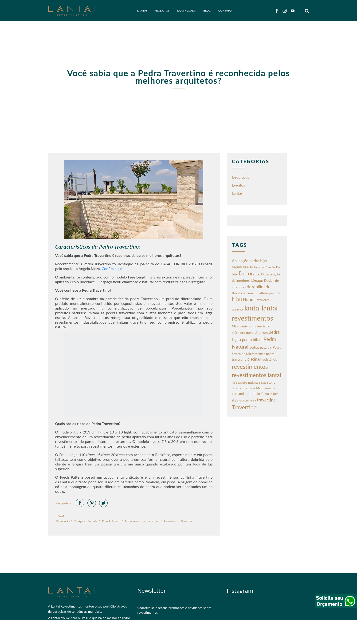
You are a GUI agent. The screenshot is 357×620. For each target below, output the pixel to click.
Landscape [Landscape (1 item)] (237, 309)
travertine (170, 521)
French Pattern (111, 521)
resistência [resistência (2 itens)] (269, 359)
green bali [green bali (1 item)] (274, 293)
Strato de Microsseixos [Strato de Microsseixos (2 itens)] (258, 388)
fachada (92, 521)
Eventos (238, 185)
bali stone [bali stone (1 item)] (259, 267)
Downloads (186, 10)
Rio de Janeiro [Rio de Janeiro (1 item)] (239, 382)
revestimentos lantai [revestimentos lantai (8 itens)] (256, 375)
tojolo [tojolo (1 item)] (253, 400)
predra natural (150, 521)
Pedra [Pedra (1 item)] (264, 332)
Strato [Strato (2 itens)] (236, 388)
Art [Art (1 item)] (251, 267)
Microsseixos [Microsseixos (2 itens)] (241, 326)
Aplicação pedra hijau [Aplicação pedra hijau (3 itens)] (250, 260)
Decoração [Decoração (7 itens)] (251, 273)
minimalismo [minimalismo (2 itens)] (261, 326)
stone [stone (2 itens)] (271, 382)
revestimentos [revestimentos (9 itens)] (250, 366)
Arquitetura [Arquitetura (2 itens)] (240, 267)
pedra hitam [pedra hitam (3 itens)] (252, 339)
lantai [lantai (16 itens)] (252, 308)
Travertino (187, 521)
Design (78, 521)
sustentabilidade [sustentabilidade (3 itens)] (246, 393)
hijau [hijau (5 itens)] (237, 299)
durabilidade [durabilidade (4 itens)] (259, 286)
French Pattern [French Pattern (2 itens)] (257, 293)
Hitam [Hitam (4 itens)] (249, 299)
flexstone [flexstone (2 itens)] (239, 293)
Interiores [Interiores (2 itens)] (262, 300)
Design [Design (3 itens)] (257, 280)
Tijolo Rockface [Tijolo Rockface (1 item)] (240, 400)
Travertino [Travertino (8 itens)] (244, 407)
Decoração (63, 521)
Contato (224, 10)
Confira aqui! (112, 268)
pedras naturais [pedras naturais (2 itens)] (260, 347)
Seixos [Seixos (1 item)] (262, 382)
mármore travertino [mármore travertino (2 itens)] (246, 332)
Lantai (142, 10)
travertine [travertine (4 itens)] (266, 399)
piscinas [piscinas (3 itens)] (254, 359)
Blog (207, 10)
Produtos (162, 10)
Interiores (131, 521)
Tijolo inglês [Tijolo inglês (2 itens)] (269, 394)
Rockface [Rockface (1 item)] (253, 382)
